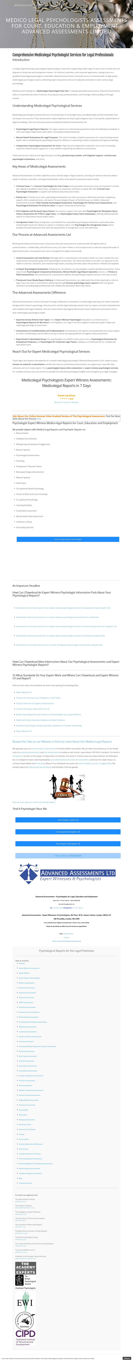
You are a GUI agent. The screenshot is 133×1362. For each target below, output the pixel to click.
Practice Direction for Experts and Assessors (35, 703)
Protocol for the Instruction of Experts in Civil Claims (38, 698)
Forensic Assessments (27, 1080)
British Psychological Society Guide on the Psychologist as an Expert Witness (48, 714)
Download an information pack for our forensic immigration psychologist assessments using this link (59, 645)
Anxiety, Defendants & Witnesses (30, 1144)
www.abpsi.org (20, 1227)
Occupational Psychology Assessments (33, 1022)
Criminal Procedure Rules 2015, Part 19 (32, 709)
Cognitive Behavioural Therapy (30, 1154)
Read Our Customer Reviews (66, 402)
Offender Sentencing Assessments (31, 1090)
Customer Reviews (25, 1183)
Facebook (66, 937)
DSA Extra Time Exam (26, 1051)
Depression (23, 1115)
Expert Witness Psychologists (29, 978)
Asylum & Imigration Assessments (31, 1076)
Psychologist (23, 1110)
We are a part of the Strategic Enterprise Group (66, 941)
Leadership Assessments (28, 1032)
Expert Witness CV (24, 692)
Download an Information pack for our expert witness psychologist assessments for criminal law (57, 617)
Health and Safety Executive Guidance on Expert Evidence (40, 720)
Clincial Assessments (26, 1061)
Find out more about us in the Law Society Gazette (33, 802)
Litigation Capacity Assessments (30, 1173)
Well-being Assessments (27, 1027)
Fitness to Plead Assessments (29, 1095)
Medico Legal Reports (26, 983)
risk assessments (51, 752)
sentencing (40, 763)
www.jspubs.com (21, 1214)
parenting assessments (29, 752)
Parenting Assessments (27, 1007)
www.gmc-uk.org (21, 1252)
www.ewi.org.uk (20, 1201)
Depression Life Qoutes (27, 1129)
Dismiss (127, 1358)
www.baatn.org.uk (21, 1233)
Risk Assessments (25, 1085)
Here (39, 418)
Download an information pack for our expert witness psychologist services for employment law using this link (63, 608)
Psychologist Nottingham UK (68, 843)
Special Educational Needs (40, 767)
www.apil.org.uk (20, 1220)
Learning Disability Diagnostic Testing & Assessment (37, 1046)
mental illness (84, 759)
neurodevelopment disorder (63, 759)
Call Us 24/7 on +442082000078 (68, 856)
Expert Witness (24, 973)
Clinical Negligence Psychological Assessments (36, 1163)
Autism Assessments (26, 997)
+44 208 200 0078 (58, 908)
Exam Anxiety (24, 1139)
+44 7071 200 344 (77, 908)
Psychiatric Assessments (28, 1066)
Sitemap (22, 963)
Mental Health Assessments (28, 1017)
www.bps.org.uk (20, 1239)
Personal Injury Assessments (29, 1012)
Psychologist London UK (68, 820)
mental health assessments (43, 748)
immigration (17, 756)
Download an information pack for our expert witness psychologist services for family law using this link (60, 635)
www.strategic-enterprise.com (25, 1258)
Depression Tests (25, 1124)
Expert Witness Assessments (29, 968)
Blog (20, 1178)
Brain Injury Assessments (28, 1056)
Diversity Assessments (27, 1105)
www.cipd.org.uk (21, 1246)
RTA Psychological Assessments (30, 1159)
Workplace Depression (27, 1120)
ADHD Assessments (26, 1002)
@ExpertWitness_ (69, 933)
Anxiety (21, 1134)
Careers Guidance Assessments (30, 1036)
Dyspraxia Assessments (27, 993)
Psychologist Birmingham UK (68, 832)
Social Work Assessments (28, 1071)
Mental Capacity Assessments (29, 1168)
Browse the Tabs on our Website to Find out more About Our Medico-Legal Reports (62, 741)
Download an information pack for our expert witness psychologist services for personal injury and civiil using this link (66, 626)
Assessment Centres (26, 1041)
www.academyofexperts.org (25, 1208)
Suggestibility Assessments (29, 1100)
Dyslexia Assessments (27, 988)
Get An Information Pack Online (68, 539)
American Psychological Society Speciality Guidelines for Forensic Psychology (49, 725)
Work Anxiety (23, 1149)
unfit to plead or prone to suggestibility (95, 763)
